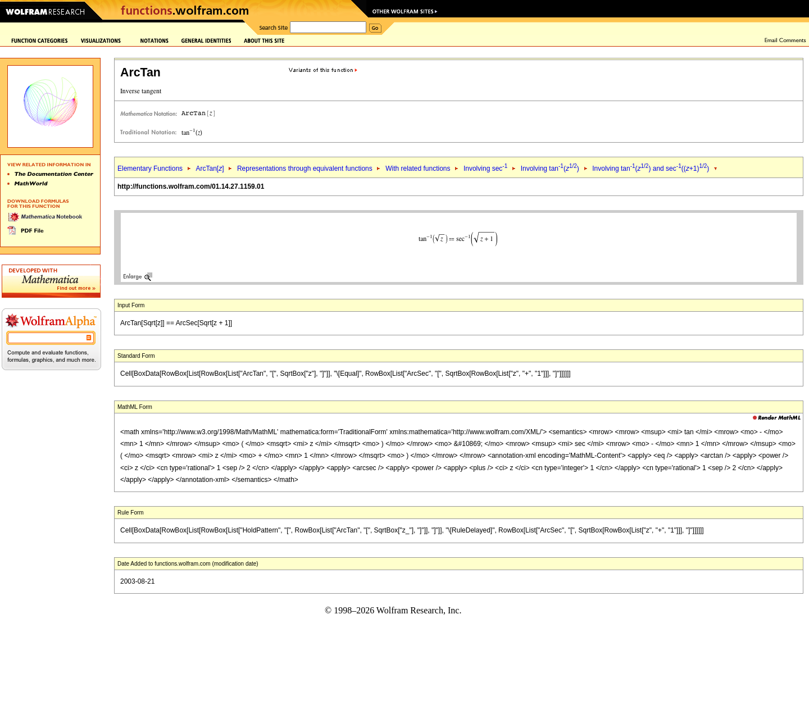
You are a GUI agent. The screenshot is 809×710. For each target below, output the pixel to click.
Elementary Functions (150, 168)
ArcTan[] (210, 168)
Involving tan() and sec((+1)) (650, 168)
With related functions (417, 168)
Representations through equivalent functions (304, 168)
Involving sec (485, 168)
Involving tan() (550, 168)
